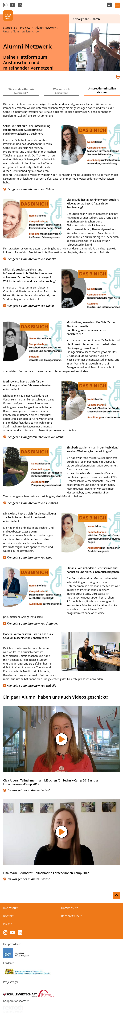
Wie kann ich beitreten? (61, 91)
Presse (7, 924)
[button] (61, 739)
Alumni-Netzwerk (46, 27)
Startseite (9, 27)
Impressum (11, 908)
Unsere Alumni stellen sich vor (21, 31)
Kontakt (8, 916)
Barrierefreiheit (71, 916)
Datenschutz (69, 908)
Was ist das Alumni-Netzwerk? (21, 91)
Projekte (25, 27)
